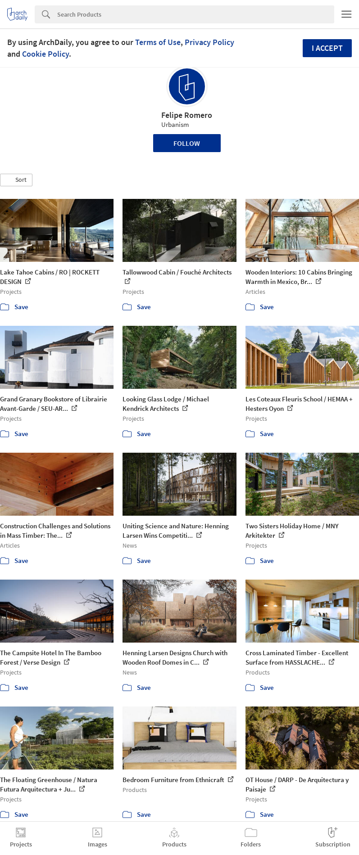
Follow (186, 143)
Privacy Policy (209, 42)
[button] (16, 180)
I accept (327, 48)
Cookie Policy (45, 54)
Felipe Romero (186, 115)
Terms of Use (158, 42)
